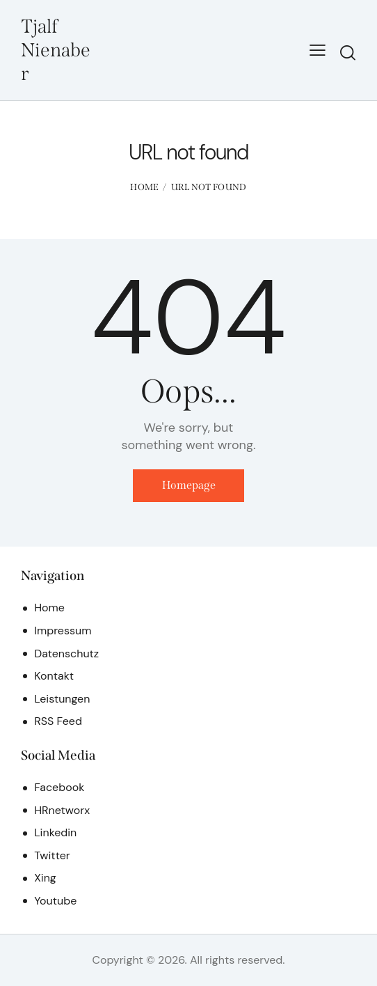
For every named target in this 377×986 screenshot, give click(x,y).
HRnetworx (62, 811)
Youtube (55, 901)
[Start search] (348, 52)
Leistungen (62, 698)
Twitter (52, 856)
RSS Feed (58, 721)
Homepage (189, 485)
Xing (45, 878)
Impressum (62, 631)
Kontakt (54, 676)
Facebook (59, 788)
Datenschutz (66, 653)
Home (144, 187)
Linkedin (55, 833)
